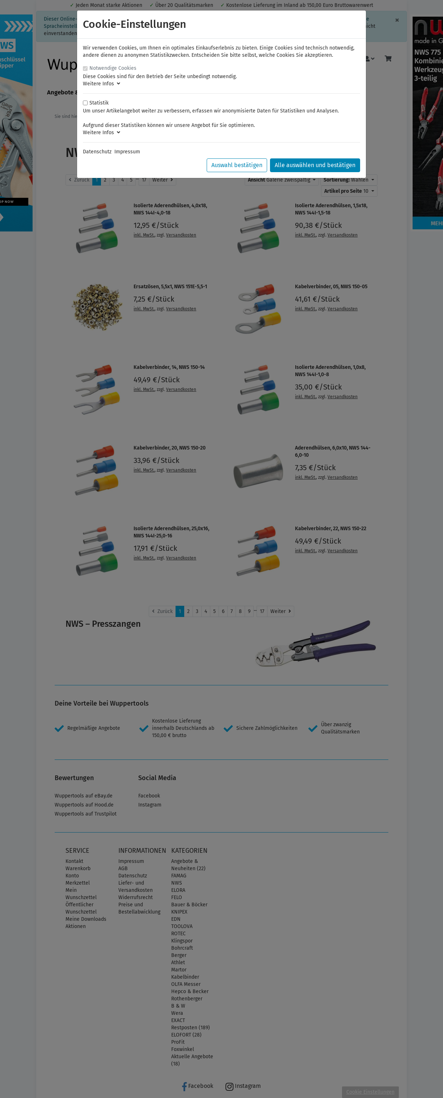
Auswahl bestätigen (236, 165)
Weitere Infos (101, 84)
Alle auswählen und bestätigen (315, 165)
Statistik (99, 103)
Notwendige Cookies (112, 68)
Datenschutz (97, 152)
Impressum (127, 152)
